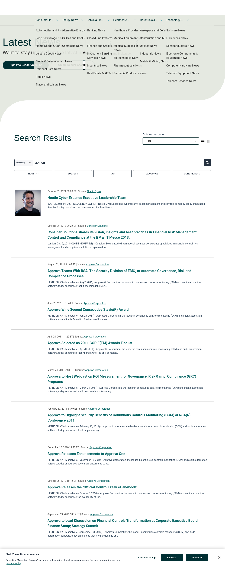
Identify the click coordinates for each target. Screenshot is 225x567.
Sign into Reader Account (26, 65)
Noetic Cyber (94, 191)
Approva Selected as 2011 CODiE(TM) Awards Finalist (89, 343)
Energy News (70, 20)
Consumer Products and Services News (44, 20)
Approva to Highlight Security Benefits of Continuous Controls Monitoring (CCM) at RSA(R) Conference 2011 (119, 417)
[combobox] (171, 141)
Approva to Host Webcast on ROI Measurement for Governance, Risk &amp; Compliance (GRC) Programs (121, 379)
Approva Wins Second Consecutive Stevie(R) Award (88, 309)
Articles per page (153, 134)
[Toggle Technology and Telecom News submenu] (187, 20)
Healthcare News (122, 20)
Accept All (197, 559)
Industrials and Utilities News (148, 20)
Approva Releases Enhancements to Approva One (86, 454)
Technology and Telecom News (175, 20)
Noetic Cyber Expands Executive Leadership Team (86, 198)
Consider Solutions (97, 225)
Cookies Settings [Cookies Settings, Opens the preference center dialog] (147, 559)
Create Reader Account (72, 65)
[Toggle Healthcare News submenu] (135, 20)
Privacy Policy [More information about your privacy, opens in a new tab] (14, 565)
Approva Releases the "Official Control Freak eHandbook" (92, 487)
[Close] (219, 559)
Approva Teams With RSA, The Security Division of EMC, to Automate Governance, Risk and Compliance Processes (119, 273)
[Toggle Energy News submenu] (82, 20)
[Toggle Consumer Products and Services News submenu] (57, 20)
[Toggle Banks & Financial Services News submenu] (108, 20)
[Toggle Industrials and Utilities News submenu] (161, 20)
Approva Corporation (97, 264)
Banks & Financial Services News (95, 20)
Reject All (172, 559)
